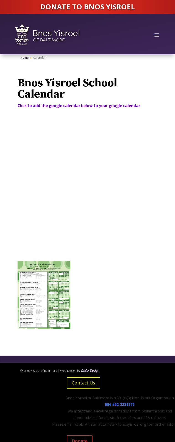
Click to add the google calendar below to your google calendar (79, 105)
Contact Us (83, 383)
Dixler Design (90, 371)
